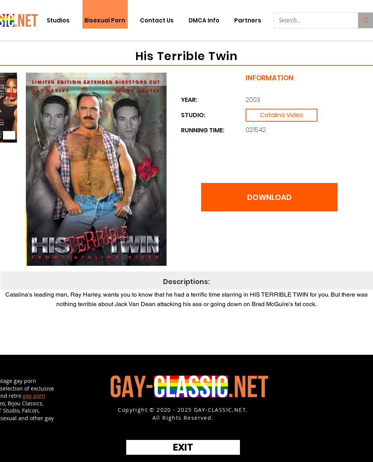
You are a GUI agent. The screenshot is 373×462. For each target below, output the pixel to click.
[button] (248, 20)
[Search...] (310, 20)
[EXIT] (183, 447)
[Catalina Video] (281, 115)
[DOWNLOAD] (269, 197)
